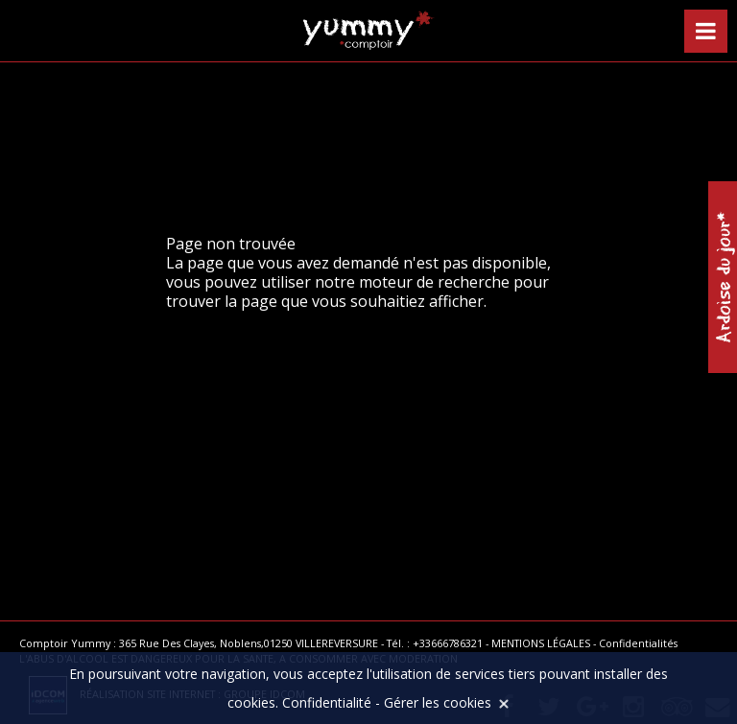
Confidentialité (326, 702)
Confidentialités (638, 643)
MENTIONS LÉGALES (540, 643)
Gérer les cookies (437, 702)
